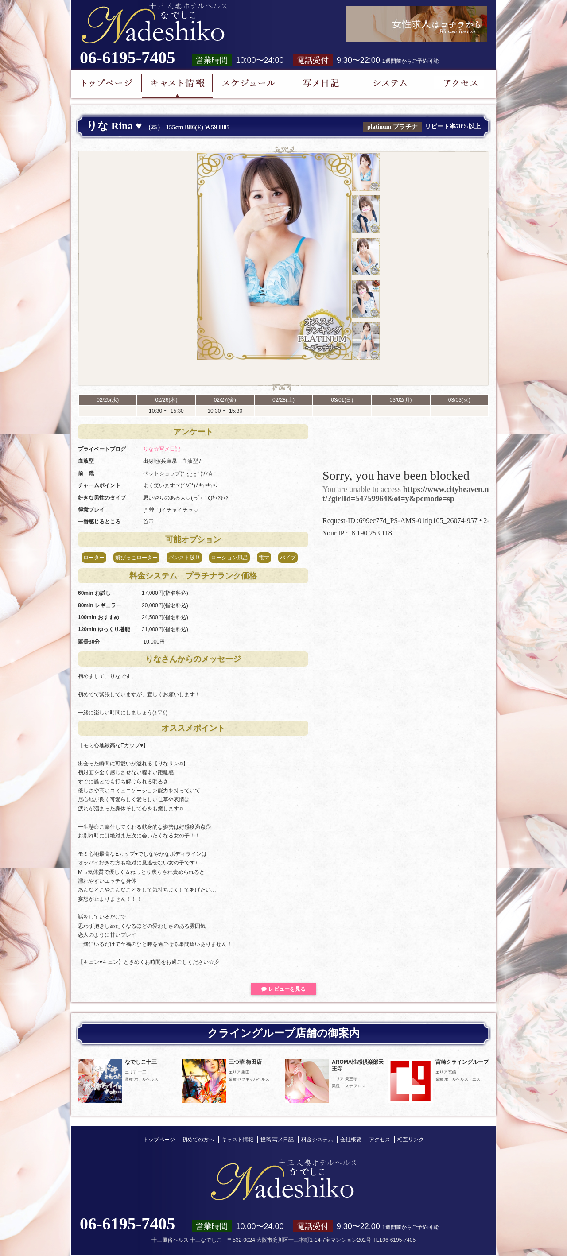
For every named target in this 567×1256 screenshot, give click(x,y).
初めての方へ (198, 1139)
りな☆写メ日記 (161, 449)
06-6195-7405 (127, 57)
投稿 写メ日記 (277, 1139)
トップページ (159, 1139)
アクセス (379, 1139)
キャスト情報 (237, 1139)
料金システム (317, 1139)
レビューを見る (283, 989)
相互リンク (410, 1139)
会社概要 (350, 1139)
